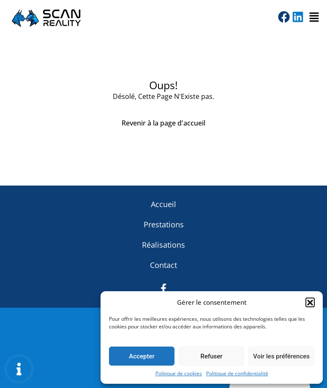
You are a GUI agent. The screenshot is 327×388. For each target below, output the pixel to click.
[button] (310, 302)
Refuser (211, 356)
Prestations (164, 224)
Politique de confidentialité (237, 373)
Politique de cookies (178, 373)
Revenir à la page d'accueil (163, 123)
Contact (163, 265)
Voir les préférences (281, 356)
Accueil (163, 204)
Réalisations (163, 245)
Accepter (141, 356)
